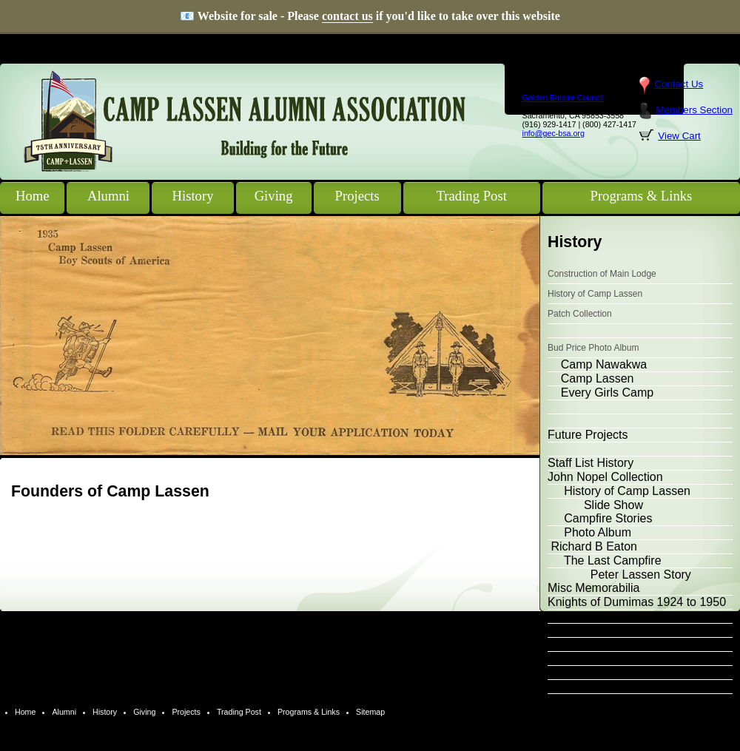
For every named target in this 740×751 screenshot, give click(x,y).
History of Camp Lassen (595, 294)
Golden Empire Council (563, 97)
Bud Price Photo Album (593, 348)
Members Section (694, 109)
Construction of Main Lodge (602, 274)
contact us (347, 16)
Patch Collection (580, 314)
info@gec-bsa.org (553, 133)
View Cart (679, 135)
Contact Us (678, 84)
